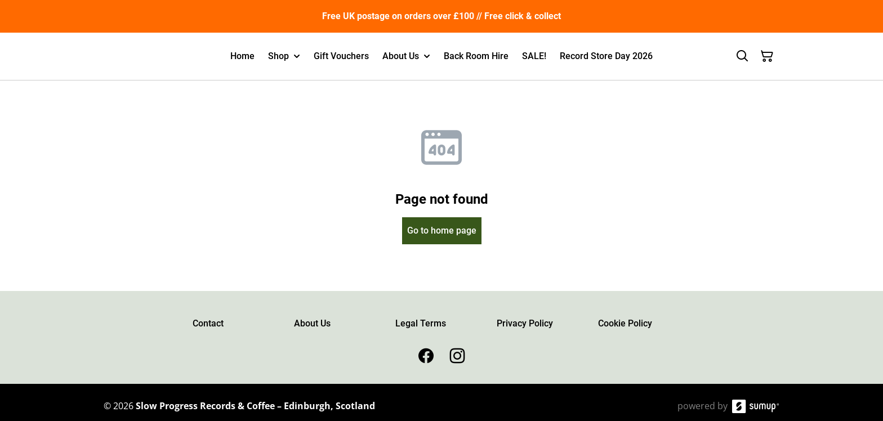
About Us (312, 323)
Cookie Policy (625, 323)
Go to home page (441, 230)
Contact (208, 323)
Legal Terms (420, 323)
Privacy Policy (525, 323)
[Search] (742, 56)
